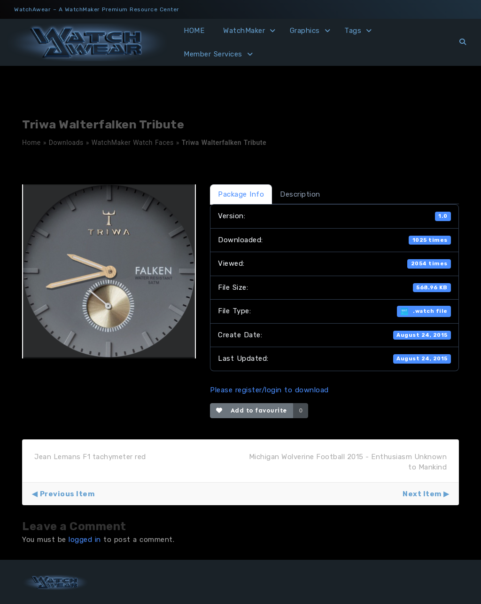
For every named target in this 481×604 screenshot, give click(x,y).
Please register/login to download (269, 390)
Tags (352, 30)
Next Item (422, 494)
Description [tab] (300, 194)
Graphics (305, 30)
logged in (85, 539)
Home (31, 142)
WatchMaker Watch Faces (133, 142)
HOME (194, 30)
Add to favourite (251, 410)
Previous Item (67, 494)
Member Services (213, 54)
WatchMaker (244, 30)
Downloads (66, 142)
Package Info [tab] (241, 194)
